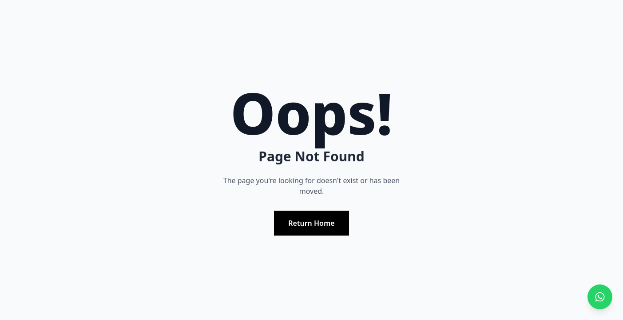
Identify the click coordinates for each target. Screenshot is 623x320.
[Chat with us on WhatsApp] (599, 296)
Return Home (311, 223)
